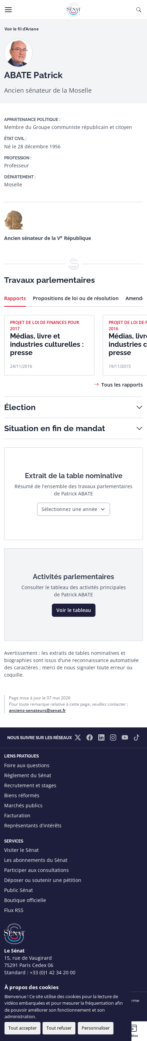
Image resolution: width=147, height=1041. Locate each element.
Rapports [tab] (15, 298)
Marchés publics (23, 805)
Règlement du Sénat (27, 775)
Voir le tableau (73, 610)
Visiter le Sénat (21, 850)
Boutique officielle (25, 900)
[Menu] (8, 10)
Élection (20, 407)
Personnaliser (96, 1028)
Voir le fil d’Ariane (21, 29)
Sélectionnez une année (69, 509)
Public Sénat (18, 890)
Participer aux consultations (36, 870)
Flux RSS (14, 910)
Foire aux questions (26, 765)
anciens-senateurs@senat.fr (37, 710)
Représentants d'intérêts (33, 825)
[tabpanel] (73, 351)
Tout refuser (59, 1028)
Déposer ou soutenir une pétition (42, 880)
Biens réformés (21, 795)
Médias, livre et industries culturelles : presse (47, 344)
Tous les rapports (122, 384)
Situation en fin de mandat (54, 428)
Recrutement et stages (30, 785)
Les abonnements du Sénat (35, 860)
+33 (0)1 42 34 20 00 (52, 972)
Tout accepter (22, 1028)
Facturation (17, 815)
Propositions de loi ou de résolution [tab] (76, 298)
